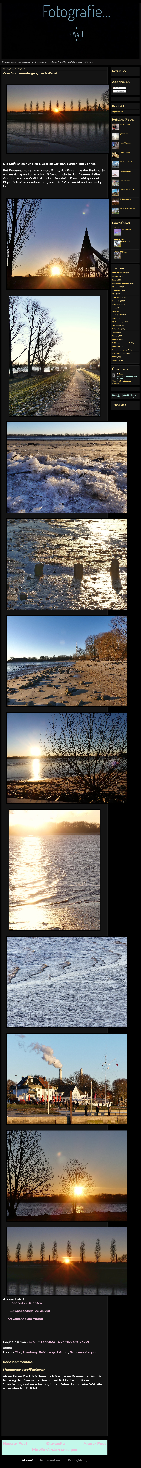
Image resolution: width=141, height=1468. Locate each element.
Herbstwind (125, 241)
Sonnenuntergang (83, 1352)
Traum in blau (126, 229)
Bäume (115, 276)
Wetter (115, 360)
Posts (116, 88)
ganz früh (124, 134)
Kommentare (119, 91)
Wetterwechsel (126, 162)
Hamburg (30, 1352)
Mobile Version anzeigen (54, 1449)
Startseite (55, 1443)
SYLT (114, 357)
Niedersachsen (118, 322)
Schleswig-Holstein (53, 1352)
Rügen (114, 336)
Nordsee (115, 325)
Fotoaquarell (119, 239)
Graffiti (124, 253)
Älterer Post (94, 1443)
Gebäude (115, 301)
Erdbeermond (125, 199)
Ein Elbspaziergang (127, 208)
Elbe (18, 1352)
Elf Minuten (125, 124)
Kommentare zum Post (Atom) (63, 1460)
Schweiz (115, 346)
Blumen (115, 287)
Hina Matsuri (125, 143)
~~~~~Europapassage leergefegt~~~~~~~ (31, 1310)
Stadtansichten (118, 353)
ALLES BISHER (118, 273)
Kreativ (115, 311)
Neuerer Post (15, 1443)
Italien (114, 308)
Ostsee (115, 332)
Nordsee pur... (125, 171)
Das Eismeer (125, 180)
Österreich (116, 329)
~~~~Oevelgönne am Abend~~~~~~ (27, 1318)
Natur (114, 318)
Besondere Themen (120, 283)
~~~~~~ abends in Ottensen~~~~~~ (26, 1303)
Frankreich (116, 297)
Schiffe (115, 339)
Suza (120, 374)
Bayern (115, 280)
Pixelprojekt (119, 251)
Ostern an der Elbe (127, 190)
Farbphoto (118, 228)
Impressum (117, 111)
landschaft (116, 315)
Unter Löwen (125, 152)
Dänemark (116, 290)
